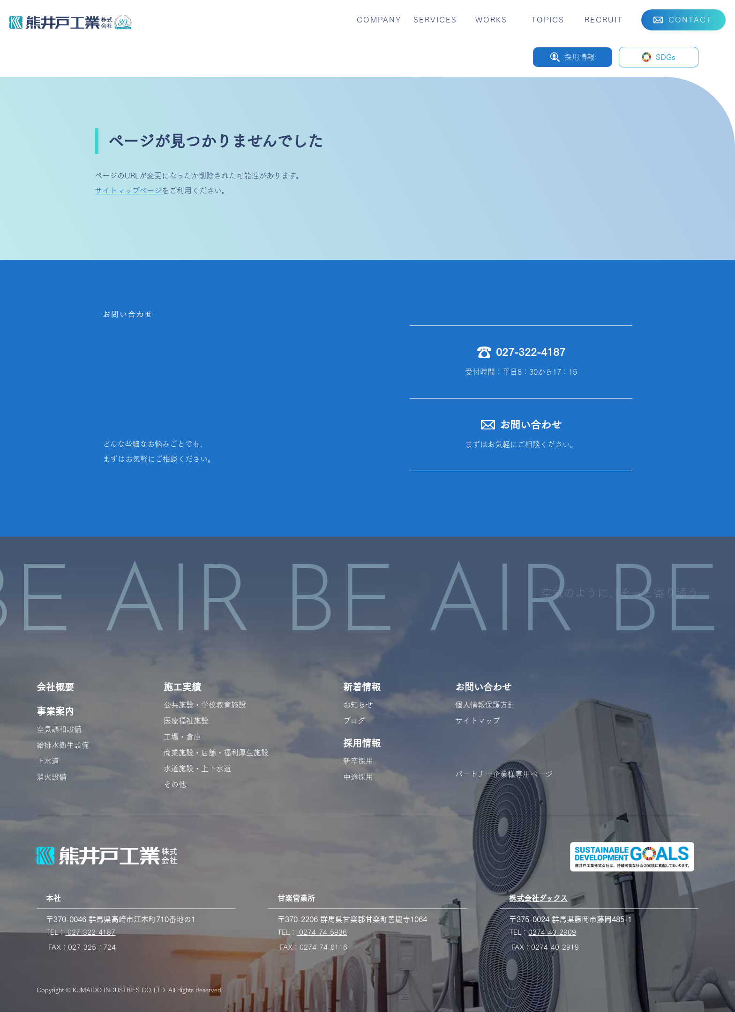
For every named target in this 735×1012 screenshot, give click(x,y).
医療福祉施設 (186, 720)
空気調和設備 (59, 729)
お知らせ (358, 705)
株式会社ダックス (538, 898)
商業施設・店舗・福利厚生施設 (216, 752)
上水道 (48, 761)
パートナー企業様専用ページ (504, 774)
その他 (175, 784)
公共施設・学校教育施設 (205, 705)
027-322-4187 (90, 932)
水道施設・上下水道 (197, 768)
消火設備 (52, 777)
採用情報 (362, 743)
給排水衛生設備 (63, 745)
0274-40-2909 (552, 932)
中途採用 (358, 777)
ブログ (354, 720)
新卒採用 (358, 761)
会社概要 (55, 687)
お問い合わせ (483, 687)
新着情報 (362, 687)
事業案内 (55, 711)
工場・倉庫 (182, 736)
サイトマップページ (128, 190)
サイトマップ (477, 720)
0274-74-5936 (322, 932)
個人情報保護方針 (485, 705)
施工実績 (182, 687)
